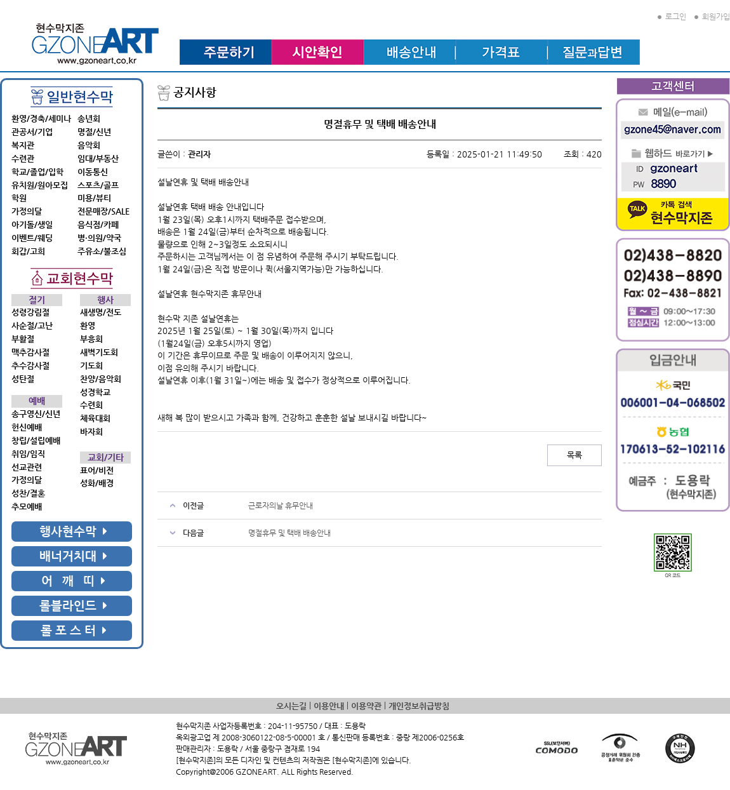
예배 (37, 401)
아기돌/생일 (32, 224)
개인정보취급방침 (418, 706)
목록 (574, 455)
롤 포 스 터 (74, 630)
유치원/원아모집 (39, 185)
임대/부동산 (98, 158)
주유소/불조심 (101, 251)
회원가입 (712, 16)
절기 (37, 300)
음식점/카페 (98, 224)
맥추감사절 (30, 352)
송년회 (88, 118)
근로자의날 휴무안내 (280, 505)
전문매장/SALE (103, 211)
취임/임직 (28, 454)
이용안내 (329, 706)
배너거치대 (73, 556)
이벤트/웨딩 (32, 238)
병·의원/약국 (99, 238)
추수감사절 (30, 365)
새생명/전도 (100, 312)
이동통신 (92, 172)
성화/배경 (97, 483)
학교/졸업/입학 (37, 172)
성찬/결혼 (28, 493)
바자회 (91, 431)
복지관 (22, 145)
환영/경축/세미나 (41, 118)
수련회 (91, 405)
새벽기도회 (99, 352)
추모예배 (26, 506)
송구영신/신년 (35, 413)
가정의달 (26, 211)
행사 (105, 300)
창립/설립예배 (35, 440)
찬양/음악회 (100, 379)
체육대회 (95, 418)
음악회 (88, 145)
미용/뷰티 (94, 198)
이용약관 (366, 706)
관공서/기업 (32, 132)
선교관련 (26, 467)
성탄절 (22, 379)
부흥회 (91, 339)
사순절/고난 (32, 325)
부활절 (22, 339)
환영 (87, 325)
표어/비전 (97, 470)
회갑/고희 (28, 251)
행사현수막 (73, 531)
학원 (19, 198)
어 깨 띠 (73, 580)
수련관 (22, 158)
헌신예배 (26, 427)
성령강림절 (30, 312)
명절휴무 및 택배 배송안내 (289, 532)
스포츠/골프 (98, 185)
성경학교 (95, 392)
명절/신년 (94, 132)
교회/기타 (106, 457)
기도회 (91, 365)
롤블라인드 (73, 605)
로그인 (672, 16)
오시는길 (291, 706)
